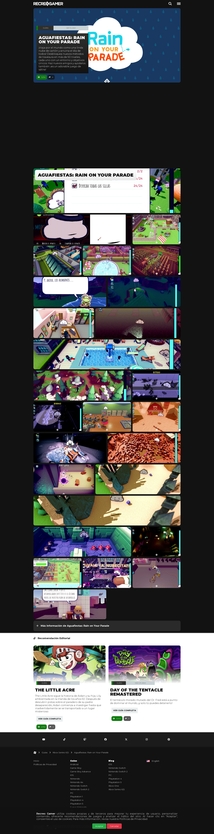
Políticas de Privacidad (133, 819)
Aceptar (99, 826)
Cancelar (114, 826)
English (155, 761)
